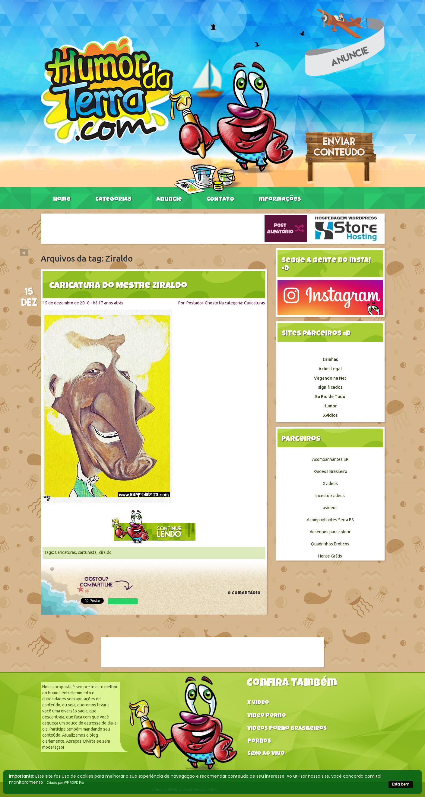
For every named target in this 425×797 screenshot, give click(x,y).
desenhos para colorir (330, 531)
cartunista (87, 552)
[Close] (24, 252)
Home (62, 200)
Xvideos (330, 483)
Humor (330, 405)
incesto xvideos (330, 495)
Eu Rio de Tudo (330, 396)
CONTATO (220, 200)
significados (330, 387)
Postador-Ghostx (202, 302)
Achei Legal (330, 368)
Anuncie (169, 200)
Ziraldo (105, 552)
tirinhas (330, 359)
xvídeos (330, 507)
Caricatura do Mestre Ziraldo (118, 286)
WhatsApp (123, 601)
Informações (280, 200)
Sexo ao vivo (266, 754)
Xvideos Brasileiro (330, 471)
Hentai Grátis (330, 556)
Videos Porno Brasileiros (287, 729)
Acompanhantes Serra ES (330, 519)
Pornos (259, 741)
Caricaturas (254, 302)
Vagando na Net (330, 378)
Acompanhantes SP (330, 459)
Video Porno (266, 716)
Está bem (400, 784)
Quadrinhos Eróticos (330, 544)
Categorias (113, 200)
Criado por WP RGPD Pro (65, 782)
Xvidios (330, 415)
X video (258, 703)
